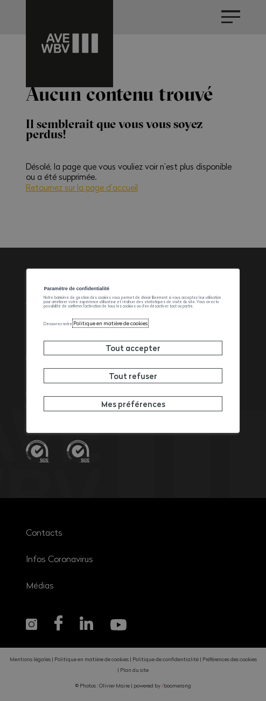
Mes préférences (133, 435)
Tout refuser (133, 407)
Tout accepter (133, 380)
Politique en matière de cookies (156, 353)
